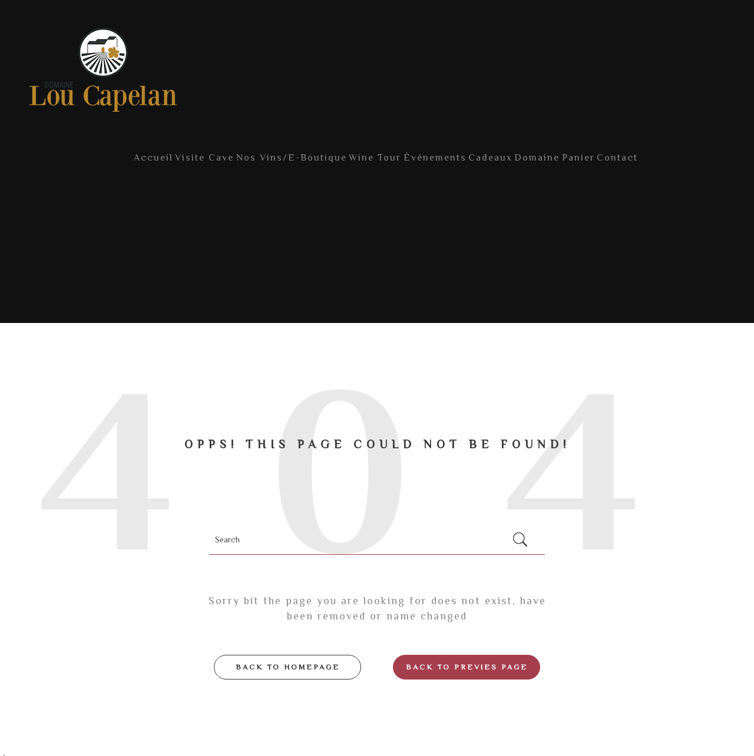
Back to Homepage (288, 656)
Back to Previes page (467, 656)
